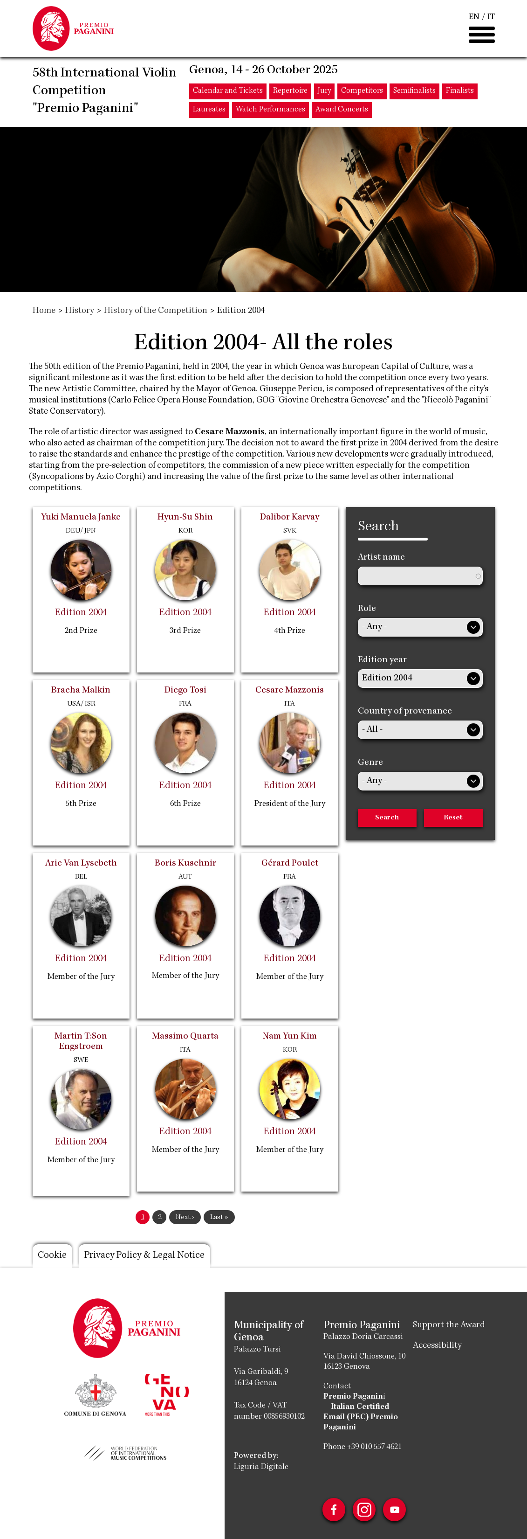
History (79, 311)
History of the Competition (155, 311)
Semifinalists (414, 92)
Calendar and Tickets (228, 92)
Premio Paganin (353, 1397)
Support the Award (449, 1325)
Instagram (364, 1509)
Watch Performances (270, 111)
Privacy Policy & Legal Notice (146, 1256)
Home (44, 311)
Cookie (52, 1256)
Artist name (381, 557)
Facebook (333, 1509)
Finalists (460, 92)
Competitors (362, 92)
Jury (324, 92)
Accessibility (437, 1346)
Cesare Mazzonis (230, 432)
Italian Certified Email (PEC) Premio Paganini (360, 1417)
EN (474, 18)
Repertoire (290, 92)
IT (491, 18)
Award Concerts (341, 111)
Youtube (395, 1509)
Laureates (209, 111)
